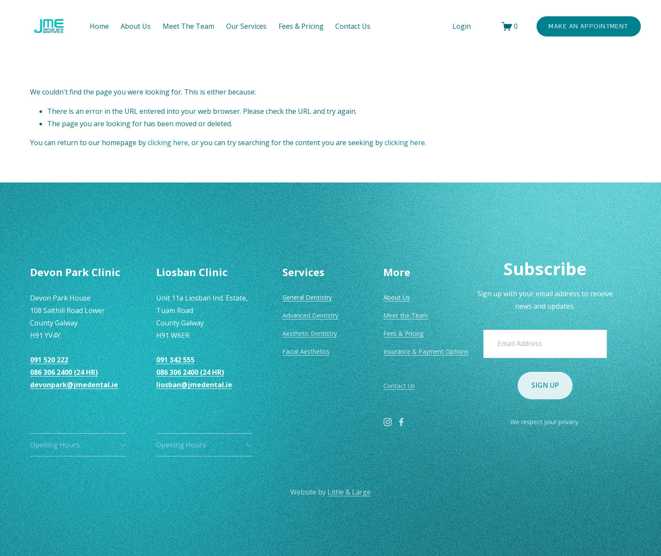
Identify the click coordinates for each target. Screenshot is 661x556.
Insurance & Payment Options (425, 351)
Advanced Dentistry (310, 315)
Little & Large (349, 492)
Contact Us (352, 26)
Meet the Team (405, 315)
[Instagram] (387, 422)
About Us (136, 26)
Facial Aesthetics (306, 351)
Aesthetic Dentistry (309, 333)
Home (99, 26)
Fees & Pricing (403, 333)
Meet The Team (188, 26)
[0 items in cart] (509, 26)
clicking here (168, 142)
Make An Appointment (588, 26)
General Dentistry (307, 297)
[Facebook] (401, 422)
